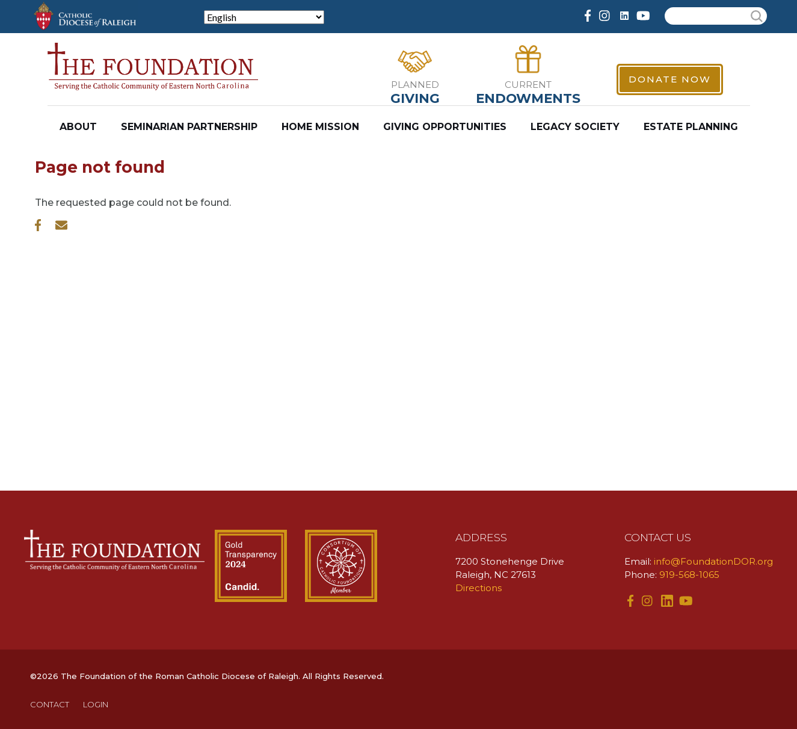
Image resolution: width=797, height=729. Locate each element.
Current (528, 84)
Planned (415, 84)
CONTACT (49, 704)
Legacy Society (575, 126)
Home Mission (320, 126)
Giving (415, 98)
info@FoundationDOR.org (713, 561)
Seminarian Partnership (189, 126)
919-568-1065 (689, 574)
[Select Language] (264, 17)
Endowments (528, 98)
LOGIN (95, 704)
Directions (478, 588)
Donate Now (670, 79)
